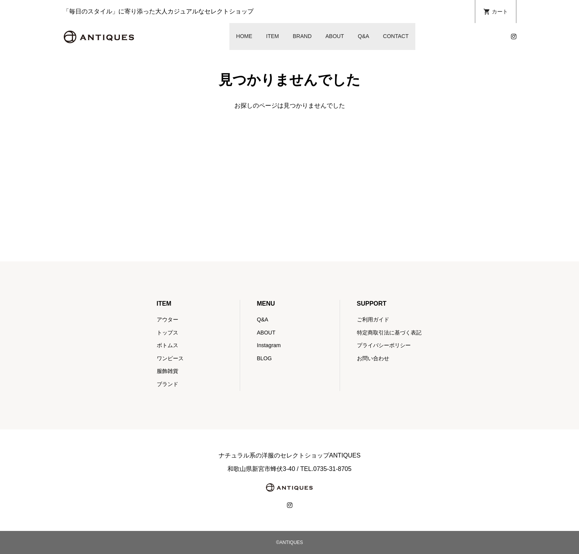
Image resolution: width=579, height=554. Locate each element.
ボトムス (167, 345)
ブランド (167, 384)
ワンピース (170, 358)
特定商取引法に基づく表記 (389, 332)
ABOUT (334, 36)
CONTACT (396, 36)
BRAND (302, 36)
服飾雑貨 (167, 371)
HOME (244, 36)
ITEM (272, 36)
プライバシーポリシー (384, 345)
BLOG (264, 358)
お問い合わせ (373, 358)
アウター (167, 319)
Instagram (269, 345)
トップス (167, 332)
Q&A (363, 36)
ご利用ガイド (373, 319)
